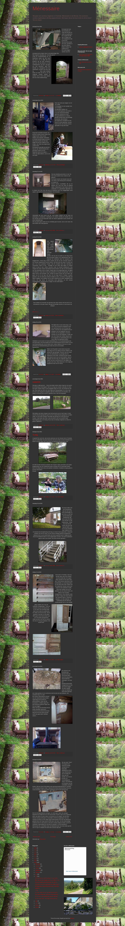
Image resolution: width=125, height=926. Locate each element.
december (37, 864)
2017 (35, 854)
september (38, 870)
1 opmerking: (58, 95)
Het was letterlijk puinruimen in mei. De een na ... (46, 882)
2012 (35, 862)
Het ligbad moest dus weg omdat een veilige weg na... (47, 884)
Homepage (52, 836)
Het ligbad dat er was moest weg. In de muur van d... (47, 886)
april (36, 901)
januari (37, 907)
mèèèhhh (37, 382)
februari (37, 905)
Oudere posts (69, 836)
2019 (35, 850)
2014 (35, 858)
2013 (35, 860)
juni (36, 874)
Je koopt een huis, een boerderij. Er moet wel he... (46, 878)
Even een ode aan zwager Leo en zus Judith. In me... (47, 880)
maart (36, 903)
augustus (37, 872)
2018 (35, 852)
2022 (35, 848)
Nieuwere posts (36, 836)
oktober (37, 868)
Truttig (35, 435)
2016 (35, 856)
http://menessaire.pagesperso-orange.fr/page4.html (85, 55)
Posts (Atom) (43, 839)
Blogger (72, 918)
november (37, 866)
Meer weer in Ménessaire (72, 871)
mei (36, 876)
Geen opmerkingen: (61, 164)
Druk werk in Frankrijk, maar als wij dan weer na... (46, 894)
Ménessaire (46, 8)
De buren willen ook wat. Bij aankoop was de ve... (46, 892)
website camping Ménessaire (86, 47)
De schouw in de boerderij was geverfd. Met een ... (47, 896)
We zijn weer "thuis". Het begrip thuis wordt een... (46, 898)
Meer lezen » (36, 311)
